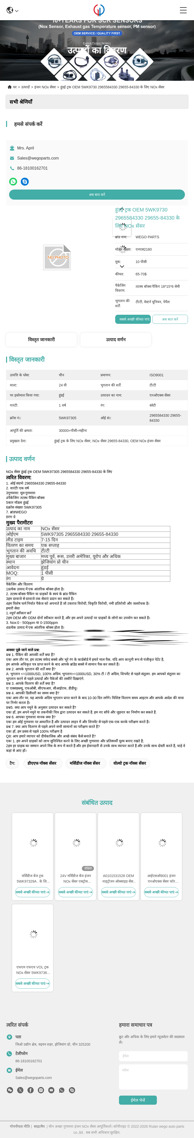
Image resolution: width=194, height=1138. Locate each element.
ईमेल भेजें (138, 1100)
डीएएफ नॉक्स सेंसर (42, 763)
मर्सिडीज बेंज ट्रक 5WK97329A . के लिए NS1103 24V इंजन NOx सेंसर (32, 879)
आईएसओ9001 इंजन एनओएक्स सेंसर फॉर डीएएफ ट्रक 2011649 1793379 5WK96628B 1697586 (161, 879)
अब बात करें (97, 195)
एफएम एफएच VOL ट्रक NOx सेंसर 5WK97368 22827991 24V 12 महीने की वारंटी (32, 970)
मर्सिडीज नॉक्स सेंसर (85, 763)
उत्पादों (25, 87)
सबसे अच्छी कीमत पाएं (134, 319)
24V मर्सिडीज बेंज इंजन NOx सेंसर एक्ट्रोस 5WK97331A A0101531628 (75, 879)
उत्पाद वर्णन (116, 339)
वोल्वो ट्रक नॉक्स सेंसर (129, 763)
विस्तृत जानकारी (41, 339)
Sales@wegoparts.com (38, 158)
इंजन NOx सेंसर (45, 87)
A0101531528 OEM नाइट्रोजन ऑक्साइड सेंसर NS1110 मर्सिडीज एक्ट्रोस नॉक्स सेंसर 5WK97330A (118, 879)
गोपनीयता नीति (20, 1126)
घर (15, 87)
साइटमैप (39, 1126)
